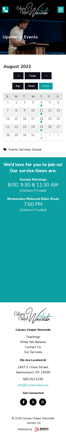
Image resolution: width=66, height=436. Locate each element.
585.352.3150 (33, 379)
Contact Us (34, 423)
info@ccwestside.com (33, 385)
